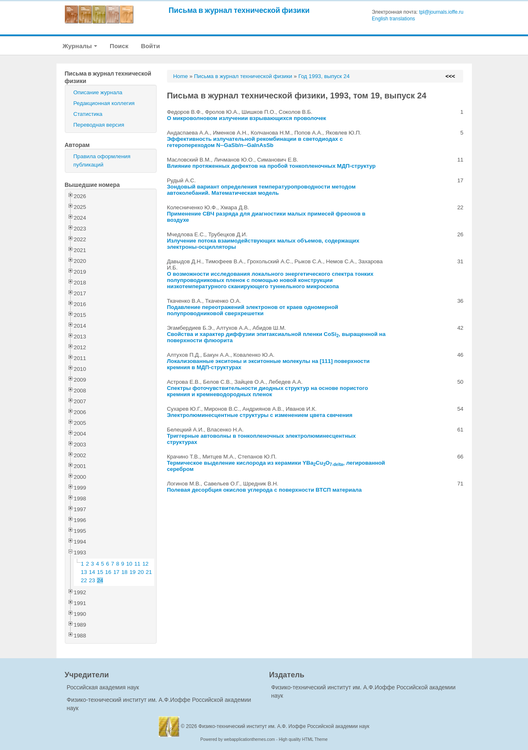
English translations (393, 19)
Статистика (88, 114)
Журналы (80, 46)
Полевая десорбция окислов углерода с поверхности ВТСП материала (264, 490)
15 (100, 572)
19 (133, 572)
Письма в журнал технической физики (239, 10)
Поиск (119, 46)
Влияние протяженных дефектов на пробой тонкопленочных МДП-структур (271, 166)
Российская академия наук (103, 687)
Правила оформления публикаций (102, 160)
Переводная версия (99, 125)
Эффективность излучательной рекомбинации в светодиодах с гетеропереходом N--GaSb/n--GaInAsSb (255, 142)
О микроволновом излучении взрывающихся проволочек (246, 118)
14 (92, 572)
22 (84, 580)
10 (129, 564)
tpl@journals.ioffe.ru (441, 12)
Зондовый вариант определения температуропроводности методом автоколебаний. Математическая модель (261, 190)
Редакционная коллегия (104, 103)
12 (145, 564)
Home (180, 76)
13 (84, 572)
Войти (150, 46)
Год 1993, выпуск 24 (323, 76)
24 (100, 580)
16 (108, 572)
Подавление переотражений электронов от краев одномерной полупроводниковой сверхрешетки (252, 310)
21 (149, 572)
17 (116, 572)
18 (124, 572)
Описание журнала (98, 92)
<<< (450, 76)
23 (92, 580)
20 (141, 572)
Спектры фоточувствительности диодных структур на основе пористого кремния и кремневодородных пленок (267, 391)
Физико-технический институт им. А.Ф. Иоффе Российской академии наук (284, 726)
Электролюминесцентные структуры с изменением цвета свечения (260, 415)
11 (137, 564)
